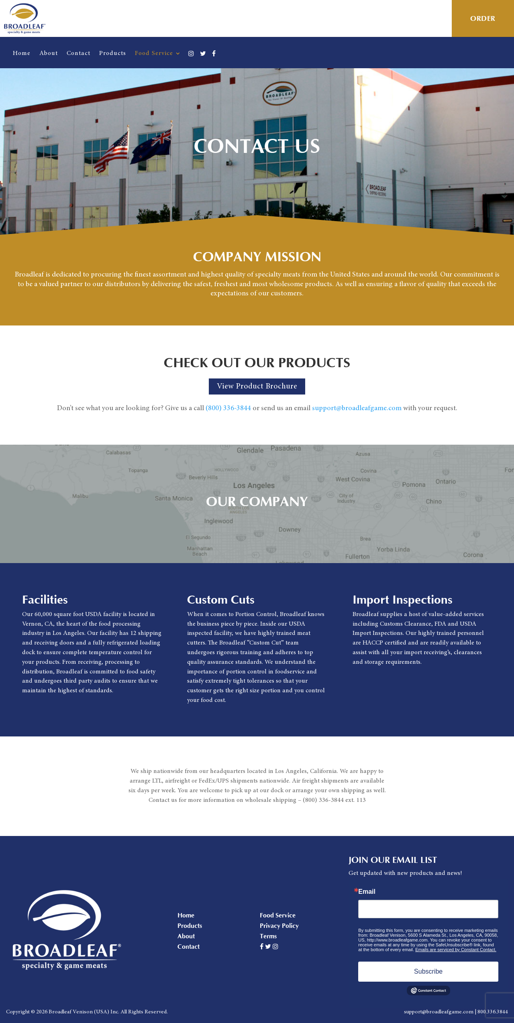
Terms (268, 936)
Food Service (154, 53)
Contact (78, 53)
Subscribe (428, 971)
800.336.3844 (492, 1012)
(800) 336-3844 (228, 408)
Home (22, 53)
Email (366, 892)
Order (483, 18)
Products (112, 53)
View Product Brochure (257, 386)
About (48, 53)
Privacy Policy (279, 925)
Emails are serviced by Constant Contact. (455, 949)
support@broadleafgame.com (357, 408)
